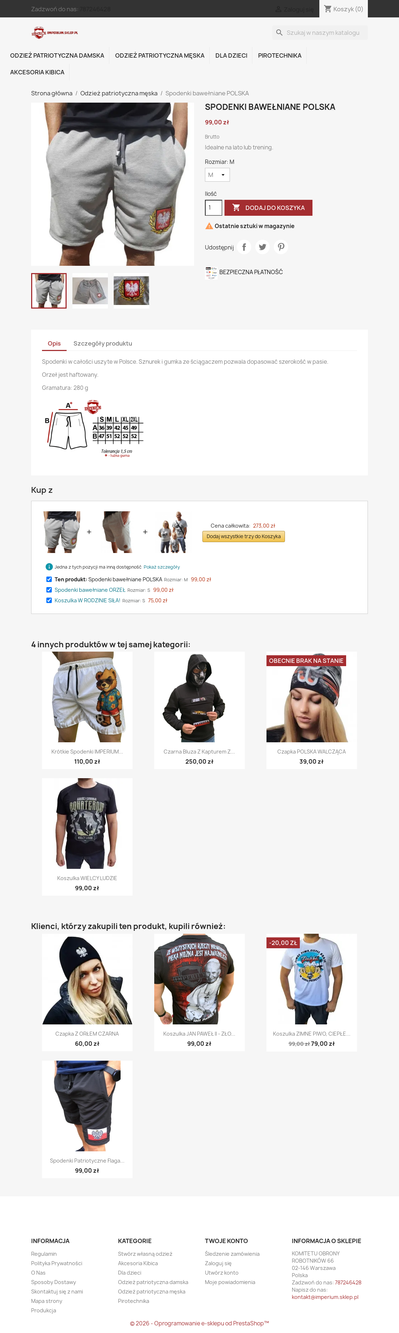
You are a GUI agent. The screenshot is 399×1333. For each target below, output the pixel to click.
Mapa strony (46, 1300)
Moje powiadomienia (230, 1282)
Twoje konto (226, 1241)
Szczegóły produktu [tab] (103, 343)
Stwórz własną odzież (145, 1253)
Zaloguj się (218, 1263)
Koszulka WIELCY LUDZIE (87, 878)
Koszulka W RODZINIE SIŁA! (88, 600)
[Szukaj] (320, 32)
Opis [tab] (54, 343)
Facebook (39, 1209)
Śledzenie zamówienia (232, 1253)
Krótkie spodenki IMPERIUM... (87, 751)
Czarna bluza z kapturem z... (199, 751)
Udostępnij (244, 247)
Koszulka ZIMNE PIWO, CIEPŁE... (311, 1033)
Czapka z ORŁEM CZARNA (87, 1033)
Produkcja (43, 1310)
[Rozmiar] (217, 175)
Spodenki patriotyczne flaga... (87, 1160)
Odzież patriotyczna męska (160, 55)
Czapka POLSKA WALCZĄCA (311, 751)
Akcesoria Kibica (37, 72)
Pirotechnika (280, 55)
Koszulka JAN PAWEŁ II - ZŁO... (199, 1033)
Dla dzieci (231, 55)
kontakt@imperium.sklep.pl (325, 1296)
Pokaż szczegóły (162, 567)
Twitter (55, 1209)
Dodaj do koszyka (268, 207)
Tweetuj (262, 247)
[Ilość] (213, 208)
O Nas (38, 1272)
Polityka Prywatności (56, 1263)
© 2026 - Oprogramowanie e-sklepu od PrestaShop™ (199, 1323)
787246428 (95, 9)
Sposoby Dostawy (53, 1282)
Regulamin (44, 1253)
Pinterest (281, 247)
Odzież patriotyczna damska (57, 55)
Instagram (71, 1209)
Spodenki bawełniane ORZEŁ (90, 589)
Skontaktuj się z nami (57, 1291)
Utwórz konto (222, 1272)
